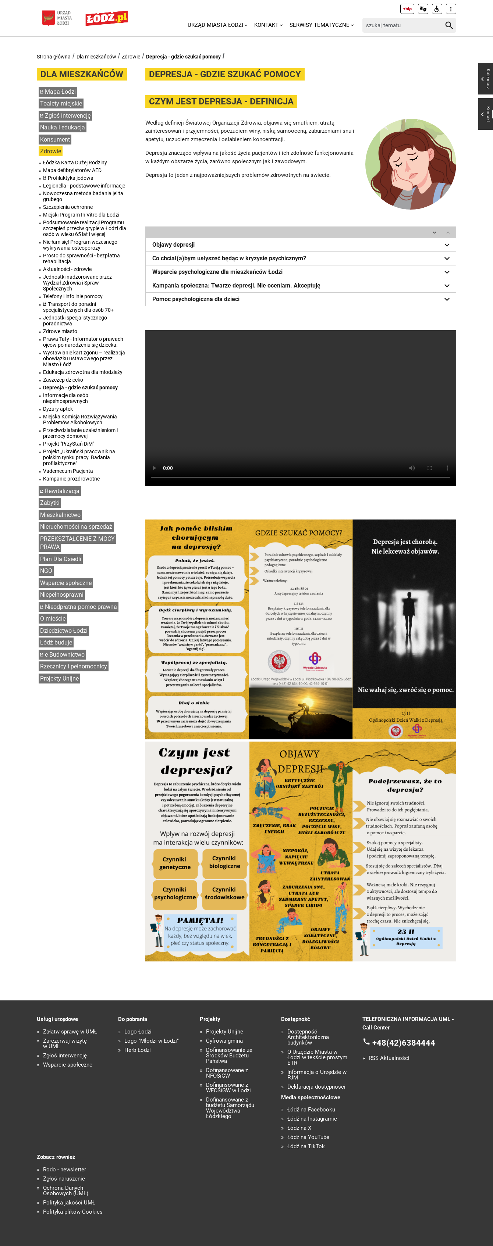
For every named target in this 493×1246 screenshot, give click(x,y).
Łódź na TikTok (306, 1146)
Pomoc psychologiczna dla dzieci (302, 299)
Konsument (55, 139)
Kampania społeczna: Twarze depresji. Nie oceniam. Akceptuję (302, 286)
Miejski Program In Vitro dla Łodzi (81, 215)
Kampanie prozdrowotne (71, 479)
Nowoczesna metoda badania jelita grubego (83, 196)
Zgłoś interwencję (68, 115)
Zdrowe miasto (60, 331)
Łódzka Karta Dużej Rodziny (75, 162)
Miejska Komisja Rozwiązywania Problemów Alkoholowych (80, 419)
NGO (46, 570)
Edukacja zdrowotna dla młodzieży (83, 372)
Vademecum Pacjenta (68, 471)
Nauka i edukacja (62, 127)
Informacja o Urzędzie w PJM (317, 1075)
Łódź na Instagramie (312, 1119)
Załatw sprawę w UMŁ (70, 1032)
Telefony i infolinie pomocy (73, 296)
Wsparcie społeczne (66, 582)
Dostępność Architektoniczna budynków (308, 1037)
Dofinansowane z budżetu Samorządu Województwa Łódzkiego (230, 1108)
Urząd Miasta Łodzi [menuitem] (215, 25)
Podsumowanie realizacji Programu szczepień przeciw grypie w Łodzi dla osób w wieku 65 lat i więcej (84, 228)
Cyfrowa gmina (224, 1041)
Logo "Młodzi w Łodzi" (151, 1041)
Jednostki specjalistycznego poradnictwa (75, 320)
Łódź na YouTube (308, 1137)
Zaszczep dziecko (63, 380)
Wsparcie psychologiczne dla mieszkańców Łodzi (302, 272)
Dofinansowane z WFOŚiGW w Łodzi (228, 1087)
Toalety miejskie (61, 103)
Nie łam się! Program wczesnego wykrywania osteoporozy (80, 245)
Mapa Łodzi (60, 91)
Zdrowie (131, 57)
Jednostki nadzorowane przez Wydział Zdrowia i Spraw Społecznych (77, 283)
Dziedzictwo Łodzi (64, 630)
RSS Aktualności (389, 1058)
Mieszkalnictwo (60, 514)
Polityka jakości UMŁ (69, 1203)
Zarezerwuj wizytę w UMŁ (65, 1043)
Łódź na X (299, 1128)
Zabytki (50, 502)
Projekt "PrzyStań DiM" (68, 444)
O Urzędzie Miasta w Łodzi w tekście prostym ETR (317, 1057)
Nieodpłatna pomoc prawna (81, 606)
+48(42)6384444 (403, 1042)
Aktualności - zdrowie (67, 269)
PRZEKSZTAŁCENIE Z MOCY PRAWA (77, 543)
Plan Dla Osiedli (60, 559)
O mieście (52, 618)
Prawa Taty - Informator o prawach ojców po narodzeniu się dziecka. (83, 342)
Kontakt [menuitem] (266, 25)
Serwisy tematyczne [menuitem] (320, 25)
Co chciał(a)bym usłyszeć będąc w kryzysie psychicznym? (302, 258)
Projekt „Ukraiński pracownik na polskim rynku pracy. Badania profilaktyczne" (79, 457)
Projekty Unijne (59, 678)
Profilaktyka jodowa (70, 178)
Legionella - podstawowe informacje (84, 186)
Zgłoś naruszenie (64, 1179)
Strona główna (54, 57)
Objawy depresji (302, 245)
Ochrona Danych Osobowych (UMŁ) (65, 1190)
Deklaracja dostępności (316, 1087)
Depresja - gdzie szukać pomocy (183, 57)
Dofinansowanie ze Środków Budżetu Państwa (229, 1055)
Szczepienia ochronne (68, 207)
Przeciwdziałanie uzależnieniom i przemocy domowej (80, 433)
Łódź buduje (56, 642)
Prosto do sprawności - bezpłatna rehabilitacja (81, 258)
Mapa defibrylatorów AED (72, 170)
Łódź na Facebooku (311, 1110)
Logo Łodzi (138, 1032)
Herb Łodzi (137, 1050)
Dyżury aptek (58, 409)
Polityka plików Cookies (73, 1212)
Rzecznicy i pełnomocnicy (73, 666)
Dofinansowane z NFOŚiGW (227, 1073)
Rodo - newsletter (64, 1169)
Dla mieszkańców (96, 57)
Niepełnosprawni (62, 594)
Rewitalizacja (62, 491)
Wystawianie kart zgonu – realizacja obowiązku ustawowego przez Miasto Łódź (84, 358)
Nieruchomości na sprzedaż (76, 526)
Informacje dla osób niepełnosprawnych (65, 398)
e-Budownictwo (65, 654)
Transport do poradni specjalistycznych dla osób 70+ (78, 307)
